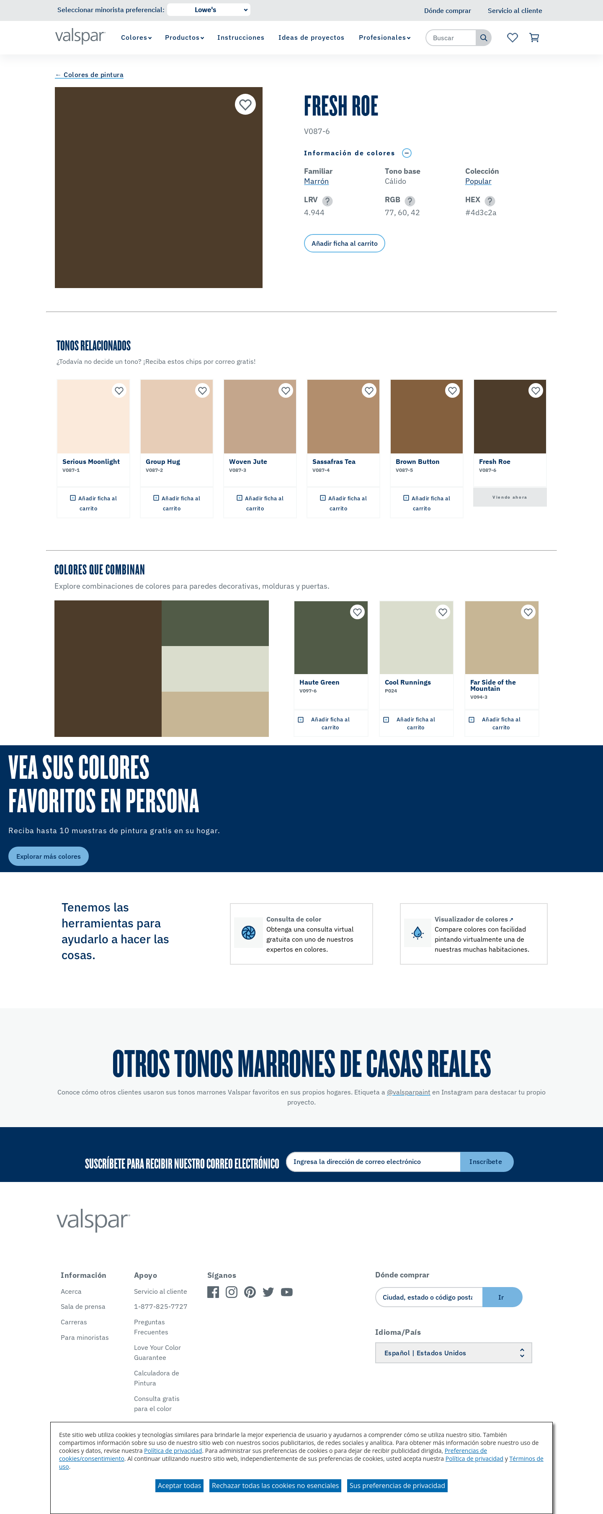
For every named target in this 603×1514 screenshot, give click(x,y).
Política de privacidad (173, 1451)
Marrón (316, 181)
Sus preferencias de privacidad (397, 1485)
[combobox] (451, 37)
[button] (326, 201)
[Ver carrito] (535, 37)
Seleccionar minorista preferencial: (111, 9)
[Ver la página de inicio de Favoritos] (512, 37)
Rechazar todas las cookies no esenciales (275, 1485)
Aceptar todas (179, 1485)
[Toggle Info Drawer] (407, 153)
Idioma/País (398, 1332)
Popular (478, 181)
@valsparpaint (408, 1092)
